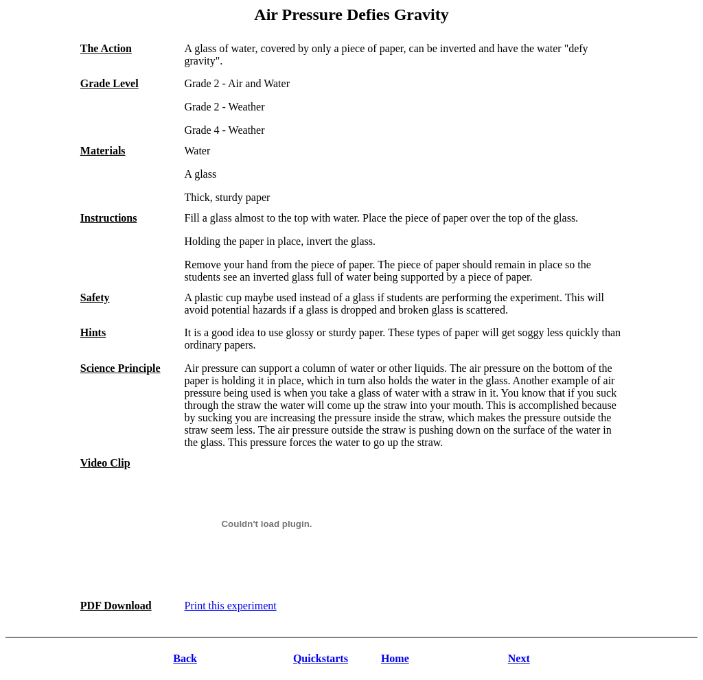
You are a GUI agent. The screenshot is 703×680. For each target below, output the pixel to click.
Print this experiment (230, 605)
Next (519, 658)
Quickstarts (320, 658)
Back (185, 658)
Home (395, 658)
